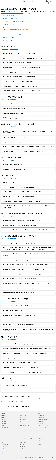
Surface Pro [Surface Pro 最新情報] (3, 415)
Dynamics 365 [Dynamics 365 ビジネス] (3, 440)
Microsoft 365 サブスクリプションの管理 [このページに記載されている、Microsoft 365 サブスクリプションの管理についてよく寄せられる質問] (12, 35)
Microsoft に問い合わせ (14, 457)
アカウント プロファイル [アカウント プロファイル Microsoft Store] (23, 415)
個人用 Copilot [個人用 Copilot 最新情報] (3, 423)
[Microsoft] (5, 1)
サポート (36, 1)
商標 (40, 457)
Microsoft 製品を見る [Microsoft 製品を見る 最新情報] (4, 427)
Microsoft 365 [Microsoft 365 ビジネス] (3, 442)
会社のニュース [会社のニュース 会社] (40, 436)
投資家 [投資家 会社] (39, 440)
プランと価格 (25, 1)
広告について (44, 457)
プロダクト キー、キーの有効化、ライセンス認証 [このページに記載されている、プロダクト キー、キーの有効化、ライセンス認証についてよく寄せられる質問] (14, 21)
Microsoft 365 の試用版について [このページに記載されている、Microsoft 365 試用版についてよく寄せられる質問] (10, 18)
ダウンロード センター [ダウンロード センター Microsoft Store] (23, 417)
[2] (1, 401)
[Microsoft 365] (15, 1)
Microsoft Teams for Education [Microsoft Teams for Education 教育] (42, 419)
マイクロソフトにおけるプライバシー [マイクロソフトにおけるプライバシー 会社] (43, 438)
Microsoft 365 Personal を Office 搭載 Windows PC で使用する (16, 29)
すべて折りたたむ (14, 49)
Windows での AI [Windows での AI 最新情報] (3, 425)
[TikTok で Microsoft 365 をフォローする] (29, 407)
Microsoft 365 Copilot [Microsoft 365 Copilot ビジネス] (4, 446)
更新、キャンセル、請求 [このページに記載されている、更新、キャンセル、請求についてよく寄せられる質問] (8, 37)
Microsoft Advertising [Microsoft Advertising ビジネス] (4, 444)
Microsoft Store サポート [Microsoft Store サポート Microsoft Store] (23, 419)
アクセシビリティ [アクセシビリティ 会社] (40, 442)
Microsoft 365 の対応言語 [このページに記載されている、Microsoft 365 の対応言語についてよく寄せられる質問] (8, 24)
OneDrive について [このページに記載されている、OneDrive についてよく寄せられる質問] (7, 27)
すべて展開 (4, 99)
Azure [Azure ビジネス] (2, 438)
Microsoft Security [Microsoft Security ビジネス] (4, 436)
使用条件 (36, 457)
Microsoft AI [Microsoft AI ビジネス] (3, 434)
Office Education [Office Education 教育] (40, 423)
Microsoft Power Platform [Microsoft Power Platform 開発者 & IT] (23, 444)
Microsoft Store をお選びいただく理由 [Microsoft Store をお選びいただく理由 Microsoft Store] (25, 425)
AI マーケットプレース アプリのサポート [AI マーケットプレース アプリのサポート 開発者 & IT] (26, 438)
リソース (31, 1)
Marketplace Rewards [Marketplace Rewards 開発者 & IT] (23, 446)
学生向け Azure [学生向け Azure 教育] (40, 429)
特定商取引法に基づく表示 (29, 457)
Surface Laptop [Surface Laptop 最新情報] (3, 417)
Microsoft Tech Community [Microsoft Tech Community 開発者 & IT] (23, 440)
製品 (20, 1)
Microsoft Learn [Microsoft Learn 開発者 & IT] (22, 436)
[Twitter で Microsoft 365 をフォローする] (20, 407)
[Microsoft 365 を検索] (47, 1)
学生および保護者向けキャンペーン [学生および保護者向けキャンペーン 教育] (43, 427)
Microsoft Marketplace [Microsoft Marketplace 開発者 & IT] (23, 442)
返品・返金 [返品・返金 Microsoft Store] (21, 421)
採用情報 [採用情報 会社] (39, 434)
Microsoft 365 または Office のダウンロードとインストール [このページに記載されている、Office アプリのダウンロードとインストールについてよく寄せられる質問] (16, 32)
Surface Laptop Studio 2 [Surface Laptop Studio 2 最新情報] (4, 419)
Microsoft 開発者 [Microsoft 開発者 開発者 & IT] (22, 434)
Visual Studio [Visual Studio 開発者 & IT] (21, 448)
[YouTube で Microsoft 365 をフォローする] (23, 407)
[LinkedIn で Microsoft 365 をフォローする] (17, 407)
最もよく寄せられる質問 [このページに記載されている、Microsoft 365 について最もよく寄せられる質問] (8, 15)
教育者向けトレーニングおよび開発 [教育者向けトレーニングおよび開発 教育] (43, 425)
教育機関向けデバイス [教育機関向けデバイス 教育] (41, 417)
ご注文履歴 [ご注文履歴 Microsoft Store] (21, 423)
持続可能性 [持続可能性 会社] (39, 444)
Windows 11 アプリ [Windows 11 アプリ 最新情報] (4, 429)
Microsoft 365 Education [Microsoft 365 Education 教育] (41, 421)
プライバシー (22, 457)
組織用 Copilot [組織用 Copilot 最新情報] (3, 421)
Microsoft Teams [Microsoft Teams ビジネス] (3, 448)
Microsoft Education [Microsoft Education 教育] (41, 415)
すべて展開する (5, 49)
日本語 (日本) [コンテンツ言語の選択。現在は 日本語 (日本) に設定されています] (5, 451)
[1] (1, 396)
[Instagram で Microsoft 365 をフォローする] (26, 407)
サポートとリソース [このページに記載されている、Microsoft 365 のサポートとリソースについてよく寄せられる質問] (7, 40)
